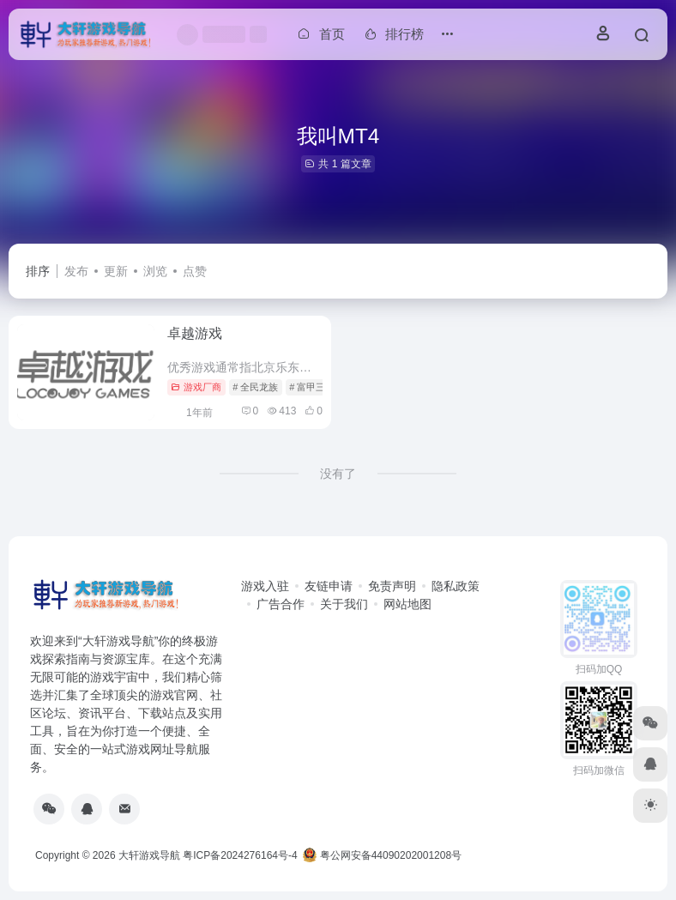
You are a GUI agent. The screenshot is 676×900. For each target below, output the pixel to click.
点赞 (195, 271)
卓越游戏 (194, 333)
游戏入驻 (265, 586)
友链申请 (329, 586)
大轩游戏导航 (149, 855)
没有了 (338, 473)
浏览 (155, 271)
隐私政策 (456, 586)
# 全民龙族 (255, 387)
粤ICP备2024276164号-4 (240, 855)
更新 (116, 271)
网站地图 (407, 604)
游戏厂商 (196, 387)
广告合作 (281, 604)
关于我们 (344, 604)
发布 (76, 271)
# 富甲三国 (312, 387)
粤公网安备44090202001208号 (382, 855)
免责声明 (392, 586)
